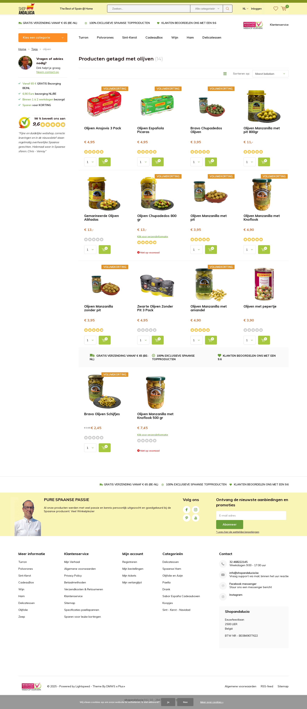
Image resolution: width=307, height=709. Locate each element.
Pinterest (186, 523)
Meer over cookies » (211, 702)
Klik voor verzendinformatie (152, 242)
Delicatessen (211, 43)
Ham (190, 43)
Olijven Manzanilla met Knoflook (262, 223)
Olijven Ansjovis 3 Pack (102, 134)
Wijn (174, 43)
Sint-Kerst (129, 43)
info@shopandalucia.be (244, 578)
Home (22, 55)
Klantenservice (279, 30)
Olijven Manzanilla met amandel (209, 314)
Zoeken (227, 18)
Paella (167, 588)
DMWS (110, 692)
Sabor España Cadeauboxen (181, 602)
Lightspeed (83, 692)
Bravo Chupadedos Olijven (206, 136)
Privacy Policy (73, 581)
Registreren (129, 568)
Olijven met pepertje (260, 312)
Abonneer (230, 530)
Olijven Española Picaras (150, 136)
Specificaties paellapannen (81, 615)
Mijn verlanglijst (132, 588)
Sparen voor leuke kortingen (82, 622)
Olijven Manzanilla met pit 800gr (262, 136)
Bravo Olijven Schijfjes (102, 420)
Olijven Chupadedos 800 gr (156, 223)
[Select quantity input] (90, 167)
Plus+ (121, 692)
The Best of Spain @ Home (76, 17)
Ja (168, 702)
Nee (185, 702)
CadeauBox (154, 43)
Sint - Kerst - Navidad (176, 615)
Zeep (21, 622)
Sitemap (69, 609)
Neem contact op (47, 78)
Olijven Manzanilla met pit (209, 223)
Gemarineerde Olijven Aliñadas (101, 223)
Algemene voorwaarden (80, 574)
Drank (166, 595)
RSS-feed (267, 692)
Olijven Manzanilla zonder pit (98, 314)
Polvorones (105, 43)
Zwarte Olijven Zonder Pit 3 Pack (155, 314)
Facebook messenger (242, 589)
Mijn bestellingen (132, 574)
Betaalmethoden (75, 588)
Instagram (195, 514)
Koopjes (168, 609)
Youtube (195, 523)
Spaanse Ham (172, 574)
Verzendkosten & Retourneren (83, 595)
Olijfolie (23, 615)
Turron (83, 43)
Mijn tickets (129, 581)
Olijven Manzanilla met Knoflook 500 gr (155, 422)
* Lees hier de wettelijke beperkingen (237, 537)
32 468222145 (238, 568)
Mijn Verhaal (72, 568)
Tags (34, 55)
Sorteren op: (241, 79)
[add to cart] (105, 167)
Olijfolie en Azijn (173, 581)
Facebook (186, 514)
